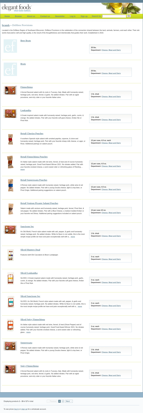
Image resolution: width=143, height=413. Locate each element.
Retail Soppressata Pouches (33, 180)
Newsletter (60, 16)
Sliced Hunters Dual (30, 249)
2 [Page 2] (63, 401)
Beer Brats (25, 40)
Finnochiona (26, 87)
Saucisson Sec (27, 226)
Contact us (45, 16)
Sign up (84, 16)
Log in (72, 16)
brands (6, 25)
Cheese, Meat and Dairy (111, 50)
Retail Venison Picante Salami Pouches (39, 203)
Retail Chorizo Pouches (31, 133)
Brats (23, 64)
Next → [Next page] (69, 401)
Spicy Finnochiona (29, 366)
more (22, 169)
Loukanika (25, 110)
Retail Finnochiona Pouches (34, 156)
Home (7, 16)
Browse (18, 16)
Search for (96, 16)
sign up (24, 409)
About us (31, 16)
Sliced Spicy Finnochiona (32, 319)
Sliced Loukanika (28, 273)
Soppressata (26, 342)
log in (16, 409)
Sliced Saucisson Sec (30, 296)
